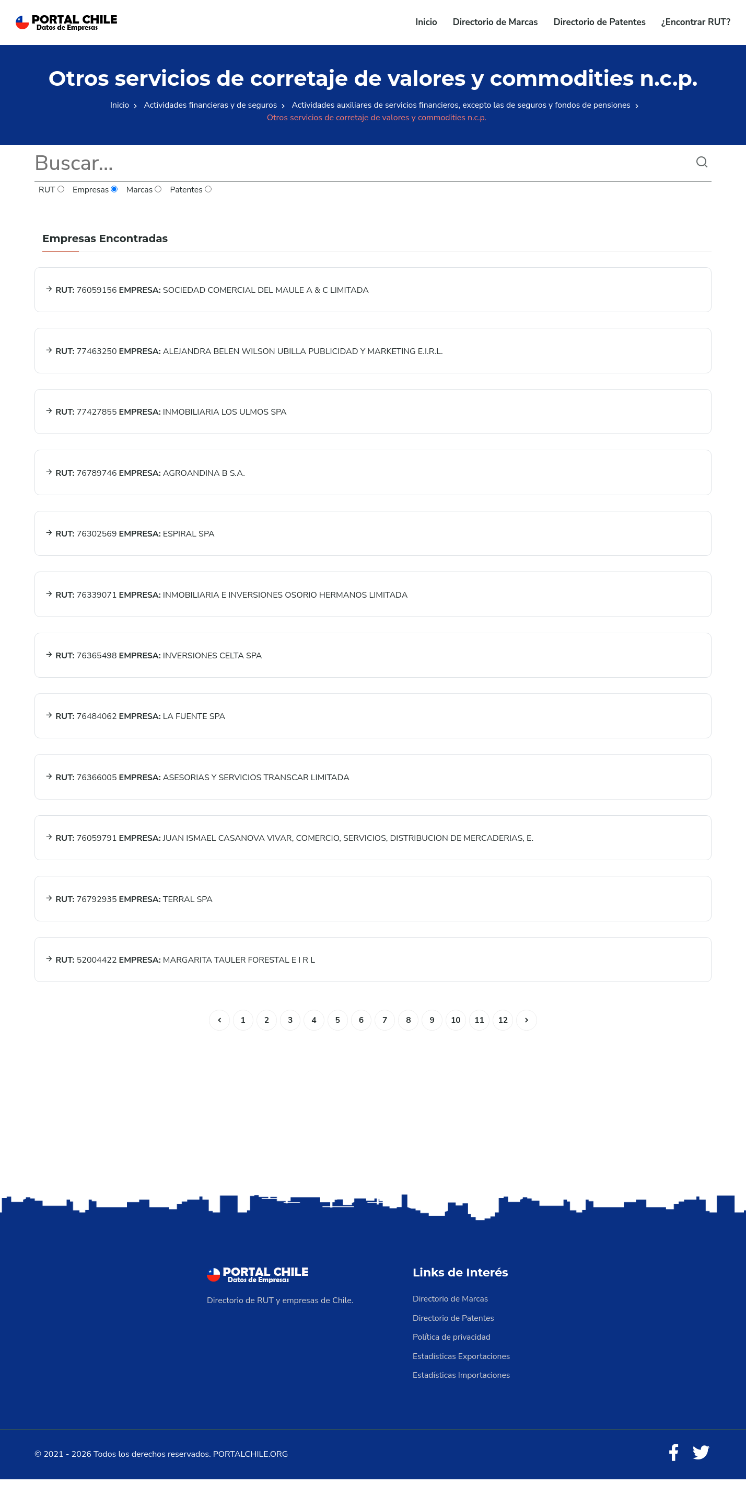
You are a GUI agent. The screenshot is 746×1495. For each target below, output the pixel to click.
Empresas (96, 190)
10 (457, 1036)
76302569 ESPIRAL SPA (130, 540)
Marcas (145, 190)
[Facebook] (672, 1468)
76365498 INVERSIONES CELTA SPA (153, 664)
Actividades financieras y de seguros (207, 105)
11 (481, 1036)
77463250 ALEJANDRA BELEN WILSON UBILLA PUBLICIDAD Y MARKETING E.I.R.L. (244, 353)
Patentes (192, 190)
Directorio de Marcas (495, 22)
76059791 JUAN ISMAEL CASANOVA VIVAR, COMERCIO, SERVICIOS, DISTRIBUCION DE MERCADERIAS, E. (289, 851)
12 (505, 1036)
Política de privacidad (452, 1353)
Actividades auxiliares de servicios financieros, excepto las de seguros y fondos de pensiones (462, 105)
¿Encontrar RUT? (695, 22)
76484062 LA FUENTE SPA (135, 727)
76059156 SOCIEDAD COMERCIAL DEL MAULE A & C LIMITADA (207, 291)
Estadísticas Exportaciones (462, 1371)
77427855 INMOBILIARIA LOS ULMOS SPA (166, 415)
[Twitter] (701, 1468)
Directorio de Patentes (600, 22)
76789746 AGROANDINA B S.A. (145, 478)
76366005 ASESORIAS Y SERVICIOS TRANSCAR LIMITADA (197, 789)
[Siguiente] (529, 1036)
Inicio (426, 22)
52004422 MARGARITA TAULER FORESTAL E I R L (180, 976)
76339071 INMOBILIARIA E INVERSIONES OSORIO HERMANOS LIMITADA (226, 602)
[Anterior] (216, 1036)
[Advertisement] (373, 1125)
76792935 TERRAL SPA (129, 913)
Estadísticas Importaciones (462, 1390)
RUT (51, 190)
